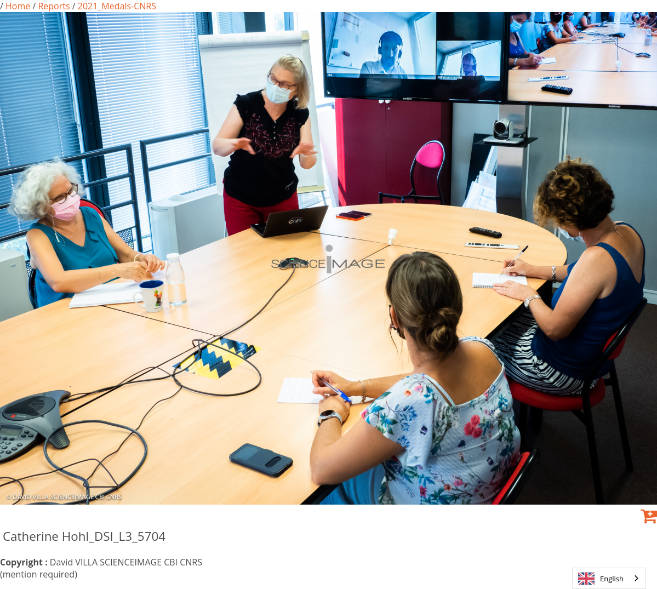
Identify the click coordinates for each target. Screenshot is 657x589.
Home (18, 6)
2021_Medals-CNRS (116, 6)
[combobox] (609, 578)
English (601, 578)
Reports (54, 6)
